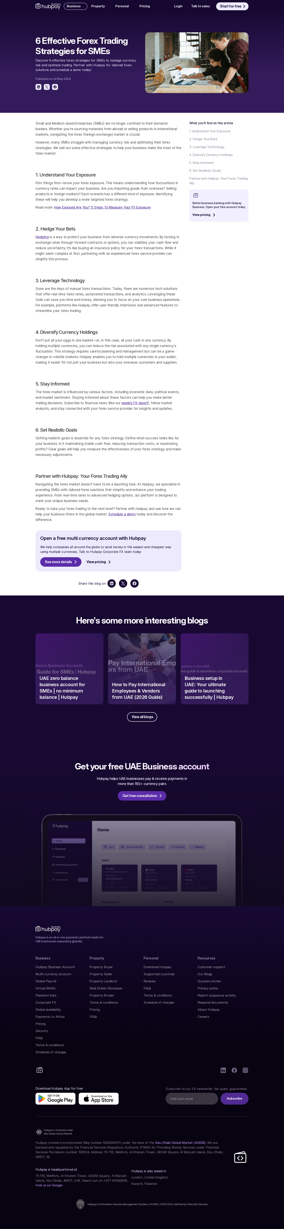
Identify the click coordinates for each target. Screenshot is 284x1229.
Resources (206, 958)
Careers (203, 1017)
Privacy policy (208, 988)
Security (42, 1031)
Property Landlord (103, 981)
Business (43, 958)
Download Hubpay (157, 967)
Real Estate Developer (106, 988)
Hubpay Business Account (55, 967)
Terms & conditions (50, 1045)
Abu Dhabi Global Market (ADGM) (180, 1143)
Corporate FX (46, 1002)
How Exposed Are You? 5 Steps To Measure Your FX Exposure (102, 207)
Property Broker (102, 995)
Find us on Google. (49, 1185)
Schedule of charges (51, 1052)
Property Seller (101, 974)
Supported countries (159, 974)
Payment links (46, 995)
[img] (56, 1099)
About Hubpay (209, 1010)
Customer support (211, 967)
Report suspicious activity (217, 995)
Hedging (42, 237)
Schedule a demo (121, 514)
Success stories (209, 981)
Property (97, 958)
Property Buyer (101, 967)
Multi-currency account (53, 974)
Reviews (150, 981)
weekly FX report (134, 403)
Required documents (213, 1002)
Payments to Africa (50, 1017)
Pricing (41, 1024)
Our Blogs (205, 974)
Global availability (48, 1010)
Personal (151, 958)
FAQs (39, 1038)
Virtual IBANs (45, 988)
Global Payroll (46, 981)
